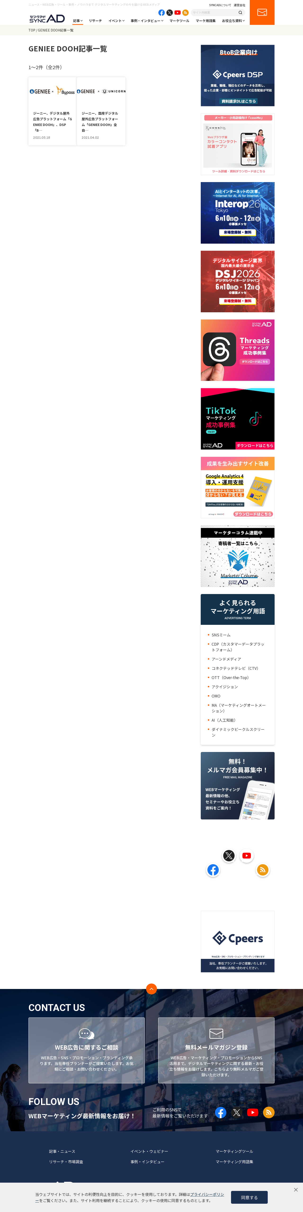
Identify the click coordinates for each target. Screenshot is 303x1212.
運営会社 (239, 5)
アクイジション (225, 686)
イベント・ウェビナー (149, 1151)
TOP (31, 30)
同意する (249, 1197)
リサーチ (95, 20)
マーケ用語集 (206, 20)
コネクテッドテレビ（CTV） (236, 668)
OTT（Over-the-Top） (231, 677)
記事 (76, 20)
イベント (115, 20)
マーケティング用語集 (234, 1161)
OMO (216, 696)
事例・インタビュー (145, 20)
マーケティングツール (234, 1151)
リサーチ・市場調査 (66, 1161)
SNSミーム (221, 635)
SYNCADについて (220, 5)
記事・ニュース (62, 1151)
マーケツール (179, 20)
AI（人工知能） (225, 720)
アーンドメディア (226, 659)
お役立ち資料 (232, 20)
